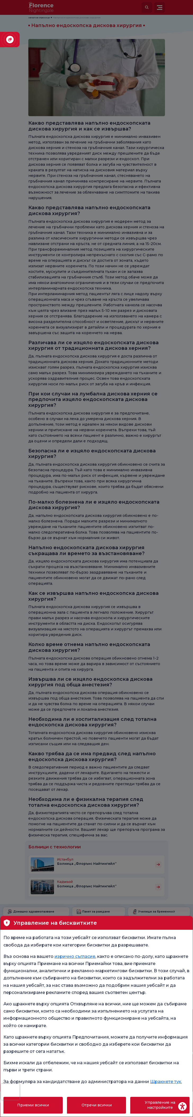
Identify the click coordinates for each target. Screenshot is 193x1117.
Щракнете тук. (166, 1081)
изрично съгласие (75, 956)
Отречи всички (97, 1105)
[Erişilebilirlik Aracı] (182, 1106)
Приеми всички (33, 1105)
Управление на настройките (160, 1105)
